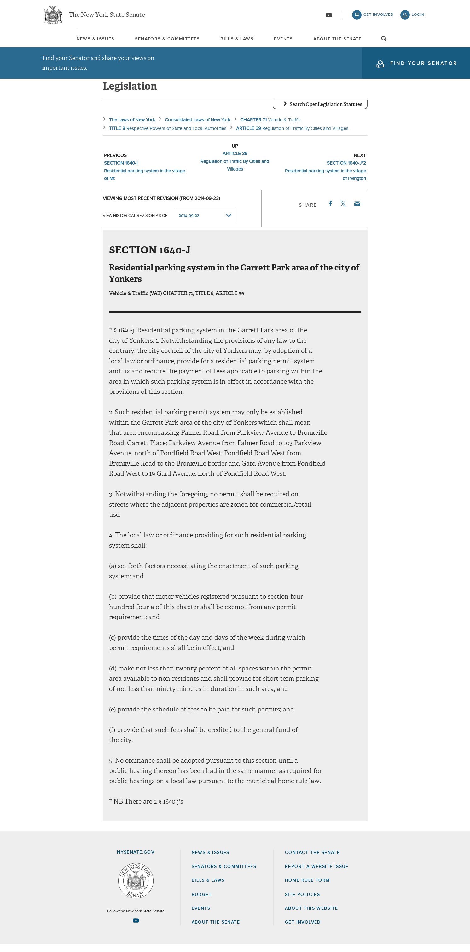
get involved (378, 16)
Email (356, 211)
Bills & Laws (233, 40)
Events (295, 40)
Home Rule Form (307, 888)
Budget (202, 902)
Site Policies (302, 902)
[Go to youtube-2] (329, 16)
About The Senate (365, 40)
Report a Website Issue (317, 874)
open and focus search (418, 42)
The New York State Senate (107, 16)
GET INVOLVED (303, 930)
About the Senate (216, 930)
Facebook (329, 211)
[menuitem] (61, 40)
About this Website (311, 916)
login (418, 16)
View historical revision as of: (135, 223)
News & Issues (61, 40)
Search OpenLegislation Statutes (326, 112)
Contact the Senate (312, 860)
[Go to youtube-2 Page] (136, 928)
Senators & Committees (148, 40)
